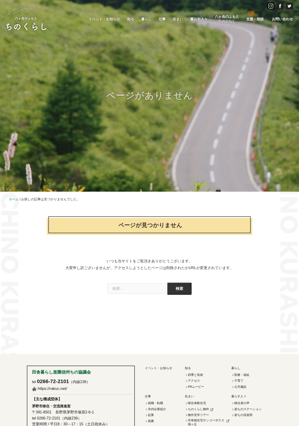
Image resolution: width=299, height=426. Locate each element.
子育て (238, 380)
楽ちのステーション (248, 409)
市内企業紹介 (157, 409)
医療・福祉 (241, 375)
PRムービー (196, 386)
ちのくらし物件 (198, 409)
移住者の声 (241, 403)
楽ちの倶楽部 (243, 415)
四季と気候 (195, 375)
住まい (178, 19)
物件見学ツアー (198, 415)
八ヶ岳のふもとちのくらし (227, 18)
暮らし (146, 19)
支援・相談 (255, 19)
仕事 (162, 19)
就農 (151, 421)
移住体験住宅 (197, 403)
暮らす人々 (199, 19)
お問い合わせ (282, 19)
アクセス (194, 380)
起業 (151, 415)
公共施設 (240, 386)
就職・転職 (155, 403)
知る (130, 19)
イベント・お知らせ (104, 19)
